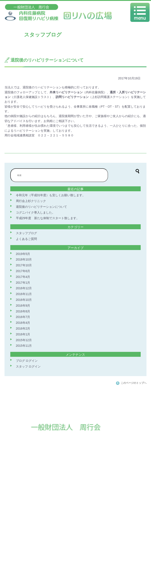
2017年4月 (23, 277)
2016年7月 (23, 317)
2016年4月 (23, 322)
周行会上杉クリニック (31, 201)
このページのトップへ (133, 382)
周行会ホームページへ (92, 556)
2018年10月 (24, 259)
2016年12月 (24, 288)
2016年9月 (23, 305)
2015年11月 (24, 345)
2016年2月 (23, 328)
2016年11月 (24, 294)
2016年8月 (23, 311)
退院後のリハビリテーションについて (41, 206)
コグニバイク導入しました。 (35, 212)
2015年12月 (24, 340)
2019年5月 (23, 254)
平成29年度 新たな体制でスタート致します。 (47, 218)
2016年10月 (24, 299)
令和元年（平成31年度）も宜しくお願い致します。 (50, 195)
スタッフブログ (26, 233)
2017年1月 (23, 282)
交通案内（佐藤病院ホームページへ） (52, 556)
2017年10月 (24, 265)
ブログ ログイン (27, 360)
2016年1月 (23, 334)
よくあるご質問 (26, 239)
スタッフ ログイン (28, 366)
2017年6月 (23, 271)
